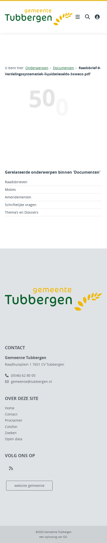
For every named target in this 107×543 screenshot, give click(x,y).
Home (9, 408)
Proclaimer (13, 420)
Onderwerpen (36, 67)
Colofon (11, 426)
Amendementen (18, 197)
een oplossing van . (53, 537)
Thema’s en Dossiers (21, 212)
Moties (10, 189)
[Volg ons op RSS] (11, 468)
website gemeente (29, 485)
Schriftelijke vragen (20, 204)
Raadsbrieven (16, 182)
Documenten (63, 67)
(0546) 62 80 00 (20, 375)
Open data (13, 439)
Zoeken (11, 432)
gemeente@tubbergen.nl (28, 381)
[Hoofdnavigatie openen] (78, 17)
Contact (11, 414)
